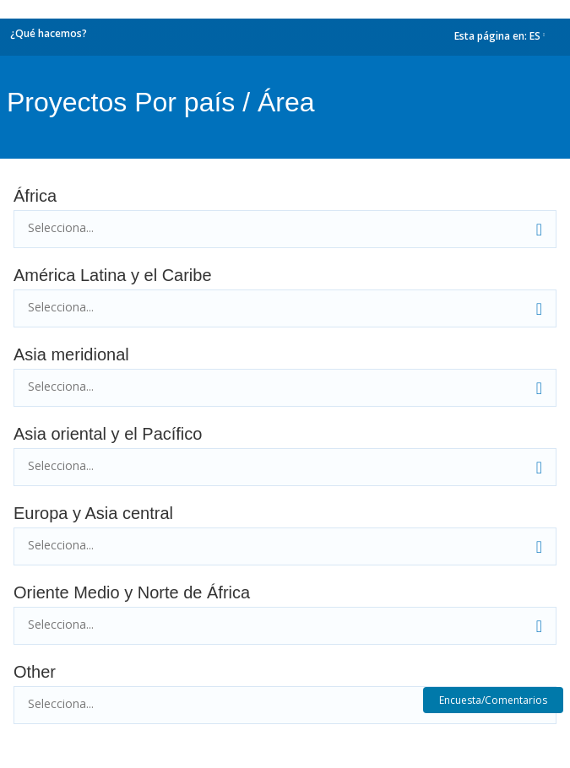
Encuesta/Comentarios (493, 700)
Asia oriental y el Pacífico (108, 434)
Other (35, 672)
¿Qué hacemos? (48, 33)
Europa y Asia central (93, 513)
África (35, 196)
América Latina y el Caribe (113, 275)
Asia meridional (71, 354)
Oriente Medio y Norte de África (132, 592)
